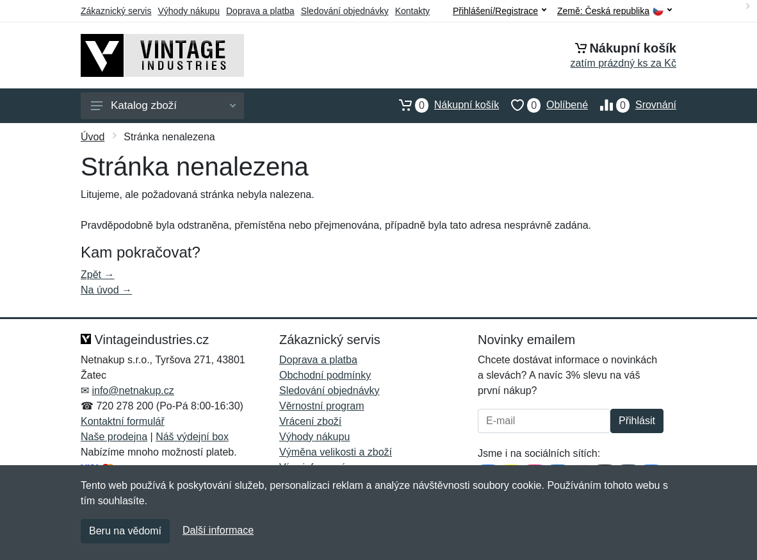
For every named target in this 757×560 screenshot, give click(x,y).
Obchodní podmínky (325, 375)
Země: (614, 11)
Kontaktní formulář (123, 421)
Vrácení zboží (310, 421)
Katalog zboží (163, 105)
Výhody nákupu (189, 11)
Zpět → (97, 274)
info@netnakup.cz (133, 390)
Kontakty (412, 11)
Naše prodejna (114, 436)
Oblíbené (543, 105)
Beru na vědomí (125, 530)
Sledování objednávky (345, 11)
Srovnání (632, 105)
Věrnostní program (321, 405)
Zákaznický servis (116, 11)
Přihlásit (637, 420)
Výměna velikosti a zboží (335, 452)
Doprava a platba (260, 11)
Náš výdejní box (192, 436)
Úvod (92, 136)
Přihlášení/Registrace (499, 10)
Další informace (218, 530)
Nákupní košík (443, 105)
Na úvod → (106, 289)
